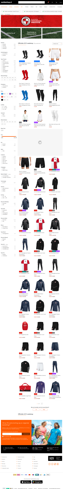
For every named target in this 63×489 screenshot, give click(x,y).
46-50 (15, 122)
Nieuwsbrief (36, 461)
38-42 (10, 122)
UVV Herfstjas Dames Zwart (39, 191)
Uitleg (9, 174)
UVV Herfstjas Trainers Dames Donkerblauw (23, 294)
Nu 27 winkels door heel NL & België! (52, 450)
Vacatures (19, 468)
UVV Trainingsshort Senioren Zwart (39, 356)
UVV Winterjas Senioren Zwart (24, 192)
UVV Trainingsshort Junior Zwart (39, 335)
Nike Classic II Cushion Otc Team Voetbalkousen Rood (24, 84)
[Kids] (36, 6)
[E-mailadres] (12, 434)
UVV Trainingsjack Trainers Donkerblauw (54, 315)
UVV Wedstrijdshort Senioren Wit (40, 376)
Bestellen (3, 459)
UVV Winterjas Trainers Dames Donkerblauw (23, 213)
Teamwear (35, 468)
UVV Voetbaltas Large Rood (25, 395)
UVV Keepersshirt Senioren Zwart (24, 376)
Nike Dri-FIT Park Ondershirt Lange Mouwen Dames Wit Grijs (39, 125)
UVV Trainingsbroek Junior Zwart (54, 213)
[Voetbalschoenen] (4, 6)
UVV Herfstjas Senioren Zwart (53, 233)
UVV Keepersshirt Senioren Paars (39, 396)
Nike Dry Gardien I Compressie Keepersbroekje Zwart (25, 172)
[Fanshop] (26, 6)
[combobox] (31, 2)
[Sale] (21, 6)
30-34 (2, 122)
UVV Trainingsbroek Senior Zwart (54, 274)
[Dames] (41, 6)
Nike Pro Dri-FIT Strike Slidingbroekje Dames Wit (54, 84)
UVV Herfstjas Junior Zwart (39, 253)
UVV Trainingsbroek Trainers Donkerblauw (24, 253)
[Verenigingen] (59, 6)
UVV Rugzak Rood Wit (23, 334)
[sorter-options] (57, 44)
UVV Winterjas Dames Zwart (25, 232)
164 (12, 77)
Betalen (3, 461)
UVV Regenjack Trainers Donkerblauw (24, 315)
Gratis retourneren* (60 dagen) (32, 11)
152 (10, 77)
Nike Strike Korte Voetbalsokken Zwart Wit (39, 64)
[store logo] (8, 2)
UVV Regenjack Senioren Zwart (54, 294)
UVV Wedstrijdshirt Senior (39, 232)
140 (7, 77)
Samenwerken (36, 463)
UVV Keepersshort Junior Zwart (54, 335)
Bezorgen (3, 463)
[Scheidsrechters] (52, 6)
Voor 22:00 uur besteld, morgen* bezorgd (53, 11)
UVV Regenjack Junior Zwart (40, 314)
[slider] (1, 136)
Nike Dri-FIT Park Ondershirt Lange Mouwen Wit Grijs (39, 84)
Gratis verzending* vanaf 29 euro (12, 11)
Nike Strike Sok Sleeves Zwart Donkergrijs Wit (38, 104)
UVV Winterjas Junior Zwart (54, 191)
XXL (12, 79)
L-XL (5, 124)
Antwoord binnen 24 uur (24, 448)
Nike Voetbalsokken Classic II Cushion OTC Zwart (25, 64)
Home (2, 14)
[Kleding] (10, 6)
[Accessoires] (16, 6)
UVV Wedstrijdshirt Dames (54, 171)
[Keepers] (45, 6)
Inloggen (48, 2)
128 (4, 77)
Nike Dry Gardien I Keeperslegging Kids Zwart (54, 104)
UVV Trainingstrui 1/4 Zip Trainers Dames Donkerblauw (55, 396)
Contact (19, 463)
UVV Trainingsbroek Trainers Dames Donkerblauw (54, 376)
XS (15, 77)
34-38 (7, 122)
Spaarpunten (20, 459)
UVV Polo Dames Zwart (54, 253)
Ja (36, 409)
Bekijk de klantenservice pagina (8, 449)
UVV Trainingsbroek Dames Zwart (39, 274)
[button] (61, 2)
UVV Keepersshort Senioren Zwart (24, 356)
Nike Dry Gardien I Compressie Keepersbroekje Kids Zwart (40, 172)
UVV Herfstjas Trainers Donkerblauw (38, 294)
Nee (44, 409)
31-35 (4, 122)
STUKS (2, 130)
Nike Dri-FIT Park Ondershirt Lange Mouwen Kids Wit (24, 125)
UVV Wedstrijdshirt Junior (24, 273)
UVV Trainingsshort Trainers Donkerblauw (54, 356)
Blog (34, 459)
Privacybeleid (6, 436)
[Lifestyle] (32, 6)
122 (2, 77)
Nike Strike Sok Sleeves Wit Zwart (54, 125)
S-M (2, 124)
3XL (15, 79)
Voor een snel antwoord (37, 449)
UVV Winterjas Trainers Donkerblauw (38, 213)
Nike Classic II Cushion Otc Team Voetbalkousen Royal (24, 104)
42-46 (12, 122)
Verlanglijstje (52, 2)
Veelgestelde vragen (5, 468)
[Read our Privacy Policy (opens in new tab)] (10, 436)
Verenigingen (7, 14)
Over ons (19, 461)
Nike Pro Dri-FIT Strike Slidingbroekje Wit (53, 64)
